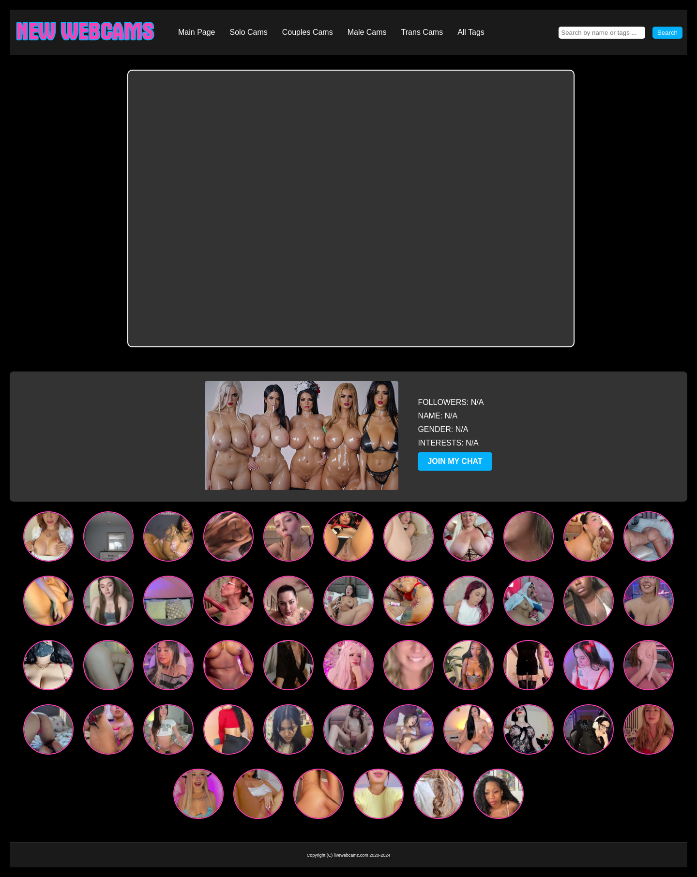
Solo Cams (249, 32)
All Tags (471, 32)
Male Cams (367, 32)
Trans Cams (422, 32)
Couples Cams (307, 32)
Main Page (196, 32)
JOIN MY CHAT (454, 461)
